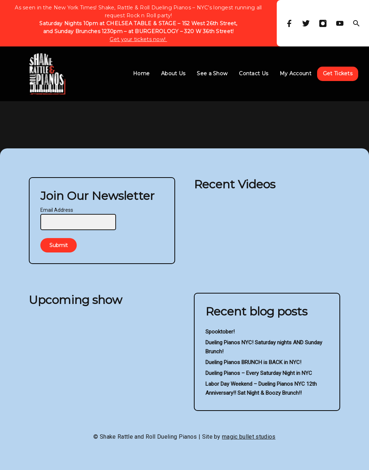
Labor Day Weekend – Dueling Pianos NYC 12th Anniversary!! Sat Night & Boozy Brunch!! (261, 388)
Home (141, 73)
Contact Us (253, 73)
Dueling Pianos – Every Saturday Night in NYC (258, 373)
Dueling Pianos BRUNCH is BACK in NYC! (253, 362)
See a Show (212, 73)
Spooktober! (220, 331)
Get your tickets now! (138, 39)
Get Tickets (337, 73)
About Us (173, 73)
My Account (295, 73)
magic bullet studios (248, 436)
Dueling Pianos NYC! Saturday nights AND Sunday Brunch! (263, 347)
